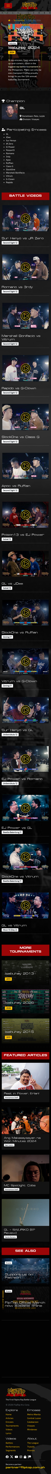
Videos (9, 1429)
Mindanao (32, 1429)
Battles (9, 1443)
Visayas (31, 1425)
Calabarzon (32, 1422)
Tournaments (19, 20)
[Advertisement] (25, 1348)
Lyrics (8, 1433)
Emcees (9, 1422)
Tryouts (31, 1446)
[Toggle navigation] (8, 5)
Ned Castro (9, 1145)
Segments (11, 1450)
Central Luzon (34, 1418)
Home (9, 1414)
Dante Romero (10, 1237)
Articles (9, 1418)
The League (33, 1443)
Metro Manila (34, 1414)
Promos (31, 1450)
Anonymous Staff (11, 1097)
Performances (13, 1446)
